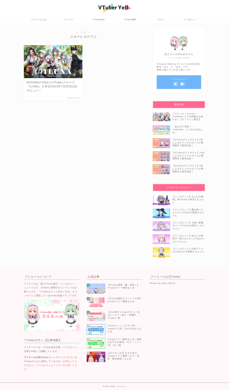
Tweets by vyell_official (162, 283)
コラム (160, 19)
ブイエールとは (39, 19)
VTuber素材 (130, 19)
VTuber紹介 (99, 19)
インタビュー (190, 19)
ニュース (68, 19)
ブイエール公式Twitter (36, 357)
